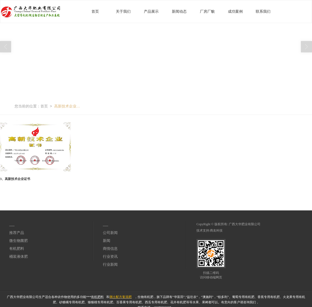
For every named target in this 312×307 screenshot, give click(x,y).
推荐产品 (16, 232)
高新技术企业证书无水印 (67, 106)
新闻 (106, 240)
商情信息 (110, 248)
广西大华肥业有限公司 (244, 224)
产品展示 (151, 11)
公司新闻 (110, 232)
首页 (95, 11)
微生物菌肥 (18, 240)
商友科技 (216, 230)
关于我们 (123, 11)
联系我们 (263, 11)
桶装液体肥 (18, 256)
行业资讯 (110, 256)
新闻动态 (179, 11)
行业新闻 (110, 264)
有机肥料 (16, 248)
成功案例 (235, 11)
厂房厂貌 (207, 11)
